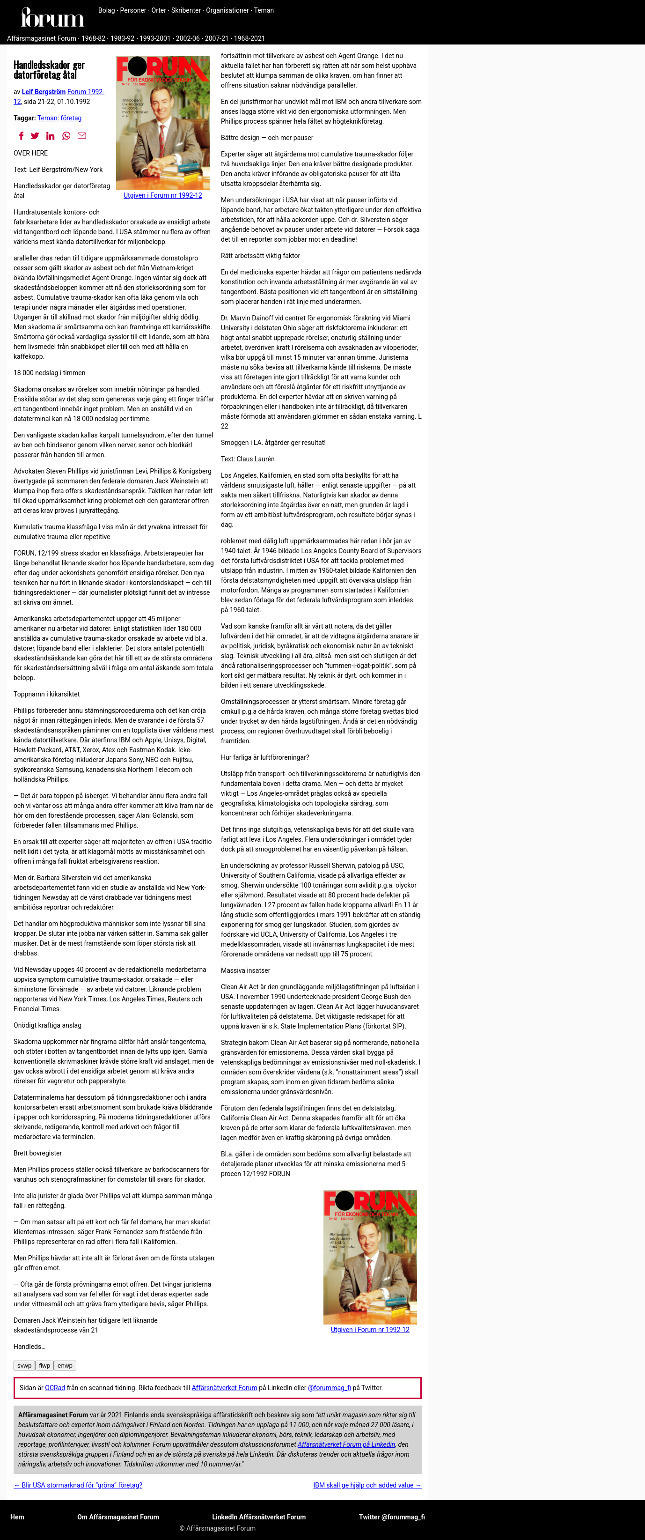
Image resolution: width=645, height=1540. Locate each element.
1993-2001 (155, 38)
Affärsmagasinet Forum (41, 38)
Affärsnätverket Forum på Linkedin (346, 1444)
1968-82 (93, 38)
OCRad (55, 1388)
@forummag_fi (329, 1388)
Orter (159, 10)
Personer (133, 10)
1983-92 (122, 38)
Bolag (106, 10)
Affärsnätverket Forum (224, 1388)
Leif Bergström (44, 92)
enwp (65, 1365)
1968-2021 (249, 38)
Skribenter (186, 10)
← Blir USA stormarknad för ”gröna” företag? (78, 1485)
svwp (24, 1365)
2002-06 (188, 38)
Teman (264, 10)
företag (71, 118)
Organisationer (227, 10)
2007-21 (217, 38)
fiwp (44, 1365)
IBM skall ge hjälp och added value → (367, 1485)
